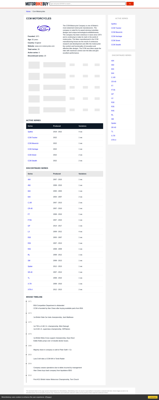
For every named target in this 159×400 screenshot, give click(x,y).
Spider (30, 266)
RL (29, 255)
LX (29, 231)
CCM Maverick (33, 143)
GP (29, 226)
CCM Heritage (33, 149)
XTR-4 (30, 289)
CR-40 (30, 208)
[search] (130, 3)
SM (29, 260)
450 (29, 185)
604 (29, 191)
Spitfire (30, 132)
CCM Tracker (32, 137)
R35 (29, 243)
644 (29, 197)
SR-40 (30, 272)
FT (29, 214)
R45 (29, 249)
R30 (29, 237)
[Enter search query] (88, 3)
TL (29, 278)
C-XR (30, 203)
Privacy (48, 397)
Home (28, 11)
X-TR (30, 284)
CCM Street (32, 155)
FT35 (30, 220)
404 (29, 179)
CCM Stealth (32, 161)
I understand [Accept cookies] (152, 397)
